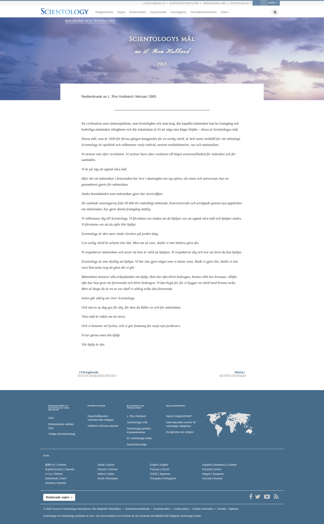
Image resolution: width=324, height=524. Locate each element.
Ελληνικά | (211, 469)
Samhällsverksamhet (204, 12)
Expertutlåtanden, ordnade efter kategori (101, 418)
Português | (163, 478)
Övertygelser (179, 12)
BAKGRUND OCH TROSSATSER (90, 21)
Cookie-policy (181, 508)
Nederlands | (56, 478)
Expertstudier (158, 12)
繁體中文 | (55, 464)
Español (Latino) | (59, 469)
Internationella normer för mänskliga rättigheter (181, 424)
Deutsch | (108, 469)
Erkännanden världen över (61, 426)
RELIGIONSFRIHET (176, 406)
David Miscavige (137, 444)
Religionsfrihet (104, 12)
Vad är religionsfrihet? (179, 416)
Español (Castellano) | (219, 464)
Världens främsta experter (103, 425)
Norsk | (108, 478)
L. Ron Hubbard (136, 416)
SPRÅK (268, 3)
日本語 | (160, 473)
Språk (46, 455)
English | (159, 464)
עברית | (54, 473)
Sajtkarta (233, 508)
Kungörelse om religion (180, 432)
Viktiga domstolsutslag (61, 433)
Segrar (121, 12)
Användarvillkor (161, 508)
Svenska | (55, 483)
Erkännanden (138, 12)
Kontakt (221, 508)
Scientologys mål (137, 422)
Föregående (88, 372)
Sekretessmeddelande (137, 508)
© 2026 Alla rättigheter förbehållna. (82, 508)
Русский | (212, 478)
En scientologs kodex (139, 438)
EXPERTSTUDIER (96, 406)
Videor (224, 12)
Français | (159, 469)
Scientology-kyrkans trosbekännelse (139, 430)
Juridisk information (202, 508)
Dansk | (106, 464)
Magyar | (213, 473)
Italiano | (106, 473)
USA (51, 417)
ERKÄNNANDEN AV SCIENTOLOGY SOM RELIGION (58, 408)
